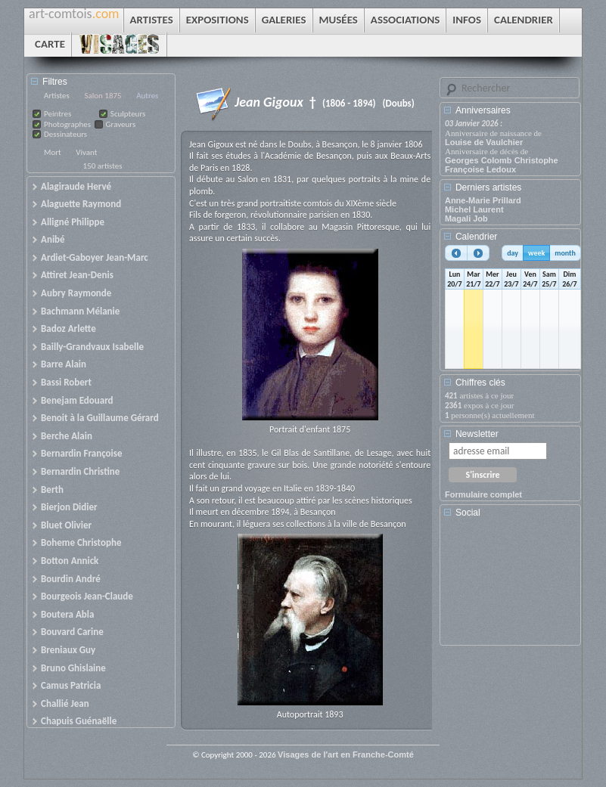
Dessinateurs (65, 134)
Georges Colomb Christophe (501, 160)
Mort (52, 152)
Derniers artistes (488, 187)
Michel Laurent (474, 209)
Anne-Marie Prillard (483, 200)
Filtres (54, 81)
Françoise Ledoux (480, 169)
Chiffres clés (480, 382)
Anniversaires (483, 110)
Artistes (57, 95)
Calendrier (476, 236)
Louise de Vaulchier (484, 142)
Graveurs (121, 124)
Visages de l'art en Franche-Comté (346, 754)
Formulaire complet (483, 494)
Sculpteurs (128, 114)
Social (467, 512)
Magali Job (466, 218)
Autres (147, 95)
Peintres (57, 114)
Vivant (86, 152)
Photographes (67, 124)
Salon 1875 (102, 95)
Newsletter (477, 434)
